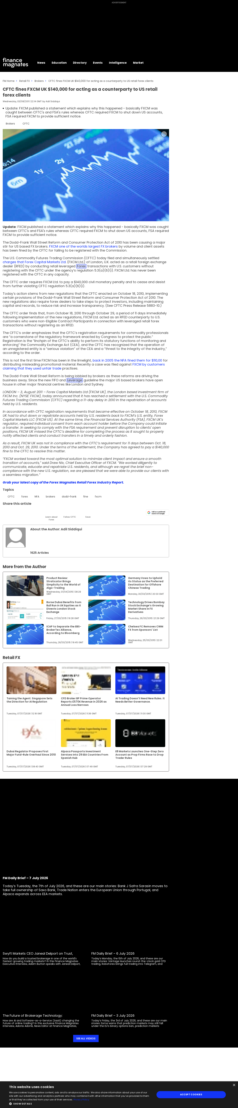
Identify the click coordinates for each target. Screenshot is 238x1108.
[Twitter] (6, 512)
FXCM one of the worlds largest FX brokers (83, 246)
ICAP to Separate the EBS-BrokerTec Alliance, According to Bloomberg (63, 630)
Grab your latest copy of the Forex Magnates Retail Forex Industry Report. (63, 482)
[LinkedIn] (15, 512)
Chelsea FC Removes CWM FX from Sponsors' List (145, 628)
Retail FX (24, 81)
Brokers (39, 81)
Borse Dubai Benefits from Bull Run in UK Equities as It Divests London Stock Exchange (63, 607)
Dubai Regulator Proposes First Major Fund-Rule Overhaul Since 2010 (31, 753)
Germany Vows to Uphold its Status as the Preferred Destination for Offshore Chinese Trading (145, 583)
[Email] (24, 512)
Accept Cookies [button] (191, 1094)
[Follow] (69, 513)
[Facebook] (42, 512)
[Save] (88, 513)
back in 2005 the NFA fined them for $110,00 (127, 360)
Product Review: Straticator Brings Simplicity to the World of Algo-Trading (63, 583)
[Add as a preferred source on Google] (157, 512)
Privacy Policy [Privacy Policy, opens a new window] (81, 1099)
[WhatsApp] (60, 512)
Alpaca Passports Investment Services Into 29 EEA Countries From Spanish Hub (84, 755)
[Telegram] (33, 512)
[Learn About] (51, 515)
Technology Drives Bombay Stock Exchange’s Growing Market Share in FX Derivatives (146, 607)
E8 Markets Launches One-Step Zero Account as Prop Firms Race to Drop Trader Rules (139, 755)
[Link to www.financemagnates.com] (25, 586)
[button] (80, 1103)
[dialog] (119, 1094)
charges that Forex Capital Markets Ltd (34, 262)
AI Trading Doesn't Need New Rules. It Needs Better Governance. (140, 700)
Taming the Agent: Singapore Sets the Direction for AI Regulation (29, 700)
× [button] (234, 1085)
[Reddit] (79, 512)
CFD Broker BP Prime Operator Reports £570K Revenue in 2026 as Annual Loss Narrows (84, 702)
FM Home (9, 81)
